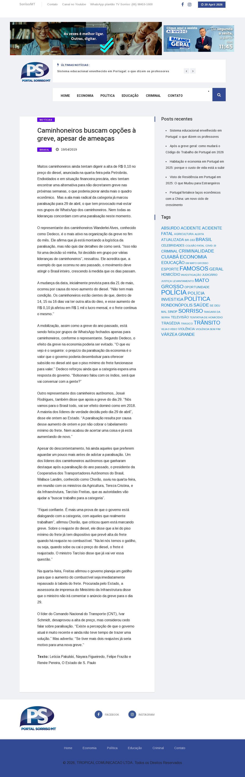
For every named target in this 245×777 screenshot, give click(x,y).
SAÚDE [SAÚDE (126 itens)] (201, 305)
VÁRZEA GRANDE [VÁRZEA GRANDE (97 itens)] (178, 334)
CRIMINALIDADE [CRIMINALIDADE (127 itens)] (196, 251)
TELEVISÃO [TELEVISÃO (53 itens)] (180, 317)
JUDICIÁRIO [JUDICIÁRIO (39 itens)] (210, 274)
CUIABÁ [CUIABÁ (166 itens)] (170, 257)
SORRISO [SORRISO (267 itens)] (190, 311)
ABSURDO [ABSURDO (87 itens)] (170, 228)
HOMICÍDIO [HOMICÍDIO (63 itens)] (170, 274)
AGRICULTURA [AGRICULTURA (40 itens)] (184, 234)
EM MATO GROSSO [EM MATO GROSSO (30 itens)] (197, 263)
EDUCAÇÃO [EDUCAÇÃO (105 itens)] (173, 262)
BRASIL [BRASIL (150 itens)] (204, 239)
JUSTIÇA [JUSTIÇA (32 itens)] (166, 281)
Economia (85, 95)
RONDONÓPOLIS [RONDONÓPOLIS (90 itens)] (176, 305)
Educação (130, 95)
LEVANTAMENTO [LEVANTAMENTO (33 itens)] (183, 281)
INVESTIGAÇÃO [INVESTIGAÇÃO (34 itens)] (191, 274)
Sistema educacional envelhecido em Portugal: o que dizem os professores (113, 71)
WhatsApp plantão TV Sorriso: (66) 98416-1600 (121, 4)
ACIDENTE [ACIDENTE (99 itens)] (191, 228)
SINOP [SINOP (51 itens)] (172, 311)
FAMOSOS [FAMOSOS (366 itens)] (194, 268)
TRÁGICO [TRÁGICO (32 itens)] (187, 323)
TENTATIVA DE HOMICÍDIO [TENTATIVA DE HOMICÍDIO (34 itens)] (206, 317)
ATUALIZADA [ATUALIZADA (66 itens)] (172, 240)
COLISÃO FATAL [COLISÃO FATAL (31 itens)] (194, 245)
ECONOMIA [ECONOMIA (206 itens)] (193, 257)
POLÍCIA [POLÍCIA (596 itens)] (174, 292)
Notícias (46, 119)
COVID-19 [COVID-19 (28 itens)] (210, 245)
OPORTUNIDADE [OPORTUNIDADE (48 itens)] (197, 287)
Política (107, 95)
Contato (52, 4)
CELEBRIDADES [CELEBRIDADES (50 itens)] (172, 245)
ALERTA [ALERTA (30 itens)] (199, 234)
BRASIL (44, 149)
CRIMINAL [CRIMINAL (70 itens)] (169, 251)
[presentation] (186, 71)
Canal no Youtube (74, 4)
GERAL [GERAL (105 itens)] (216, 269)
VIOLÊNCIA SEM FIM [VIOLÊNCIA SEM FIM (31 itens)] (208, 329)
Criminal (153, 95)
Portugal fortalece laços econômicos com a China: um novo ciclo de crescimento (193, 199)
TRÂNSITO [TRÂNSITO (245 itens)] (207, 323)
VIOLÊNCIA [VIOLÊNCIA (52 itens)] (186, 329)
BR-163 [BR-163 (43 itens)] (190, 240)
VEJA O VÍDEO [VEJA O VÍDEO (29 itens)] (169, 329)
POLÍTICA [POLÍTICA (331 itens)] (197, 299)
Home (65, 95)
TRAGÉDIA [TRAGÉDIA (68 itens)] (170, 323)
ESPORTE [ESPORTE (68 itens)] (170, 269)
